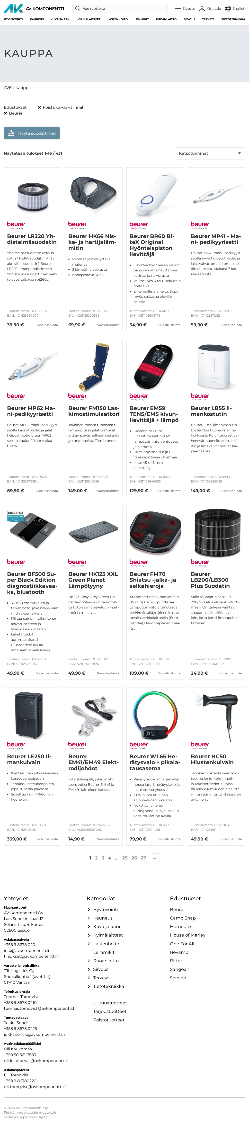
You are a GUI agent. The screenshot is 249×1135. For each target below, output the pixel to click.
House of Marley (187, 935)
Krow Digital (38, 1117)
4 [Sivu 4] (109, 857)
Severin (178, 977)
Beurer (13, 113)
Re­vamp (179, 952)
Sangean (179, 969)
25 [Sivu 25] (125, 857)
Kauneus (37, 19)
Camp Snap (183, 918)
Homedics (181, 926)
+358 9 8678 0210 (20, 1002)
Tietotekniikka (233, 19)
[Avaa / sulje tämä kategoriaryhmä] (88, 909)
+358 (9, 1081)
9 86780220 (25, 1081)
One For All (182, 943)
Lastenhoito (117, 19)
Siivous (189, 19)
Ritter (176, 960)
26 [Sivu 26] (134, 857)
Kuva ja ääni (61, 19)
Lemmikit (141, 19)
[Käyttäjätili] (210, 8)
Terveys (208, 19)
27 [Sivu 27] (143, 857)
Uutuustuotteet (110, 1002)
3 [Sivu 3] (103, 857)
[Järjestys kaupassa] (210, 153)
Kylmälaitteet (89, 19)
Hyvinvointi (13, 19)
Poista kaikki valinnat (61, 107)
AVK (8, 87)
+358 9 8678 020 (19, 944)
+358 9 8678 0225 (20, 1028)
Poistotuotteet (108, 1019)
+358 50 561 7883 (20, 1055)
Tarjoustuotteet (109, 1011)
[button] (185, 8)
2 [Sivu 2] (96, 857)
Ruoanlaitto (166, 19)
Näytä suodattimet (32, 132)
